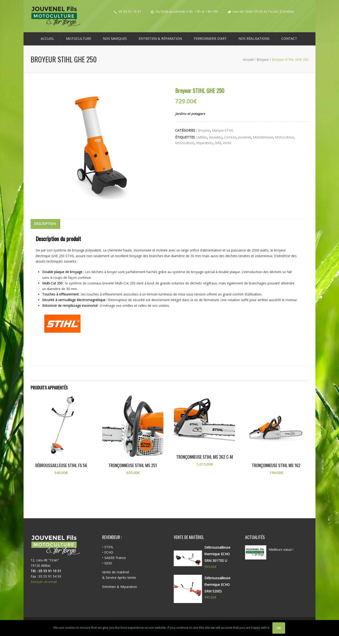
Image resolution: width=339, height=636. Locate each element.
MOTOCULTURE (78, 38)
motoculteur (284, 137)
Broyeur (263, 59)
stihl (217, 143)
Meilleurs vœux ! (281, 549)
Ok (279, 628)
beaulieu (215, 137)
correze (230, 137)
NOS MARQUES (115, 38)
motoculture (184, 143)
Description (45, 223)
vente (227, 143)
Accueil (47, 38)
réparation (204, 143)
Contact (289, 38)
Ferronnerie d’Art (210, 38)
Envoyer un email (44, 581)
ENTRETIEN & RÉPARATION (160, 38)
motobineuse (263, 137)
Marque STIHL (223, 130)
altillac (202, 137)
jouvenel (244, 137)
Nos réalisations (254, 38)
